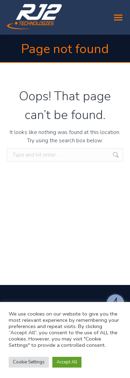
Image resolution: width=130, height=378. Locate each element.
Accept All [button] (67, 362)
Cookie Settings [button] (29, 362)
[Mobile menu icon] (118, 17)
